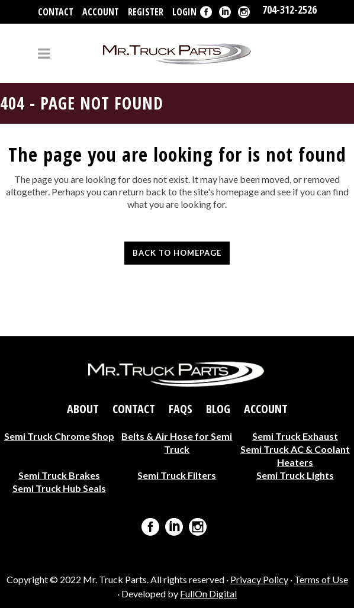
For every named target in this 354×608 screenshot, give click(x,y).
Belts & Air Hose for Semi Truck (176, 442)
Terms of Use (321, 579)
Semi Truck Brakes (59, 475)
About (83, 409)
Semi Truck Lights (295, 475)
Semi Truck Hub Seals (59, 488)
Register (145, 11)
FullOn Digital (208, 593)
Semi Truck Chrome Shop (59, 436)
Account (100, 11)
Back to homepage (177, 253)
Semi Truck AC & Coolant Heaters (295, 455)
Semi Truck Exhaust (295, 436)
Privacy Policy (259, 579)
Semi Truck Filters (176, 475)
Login (184, 11)
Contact (55, 11)
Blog (218, 409)
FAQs (180, 409)
